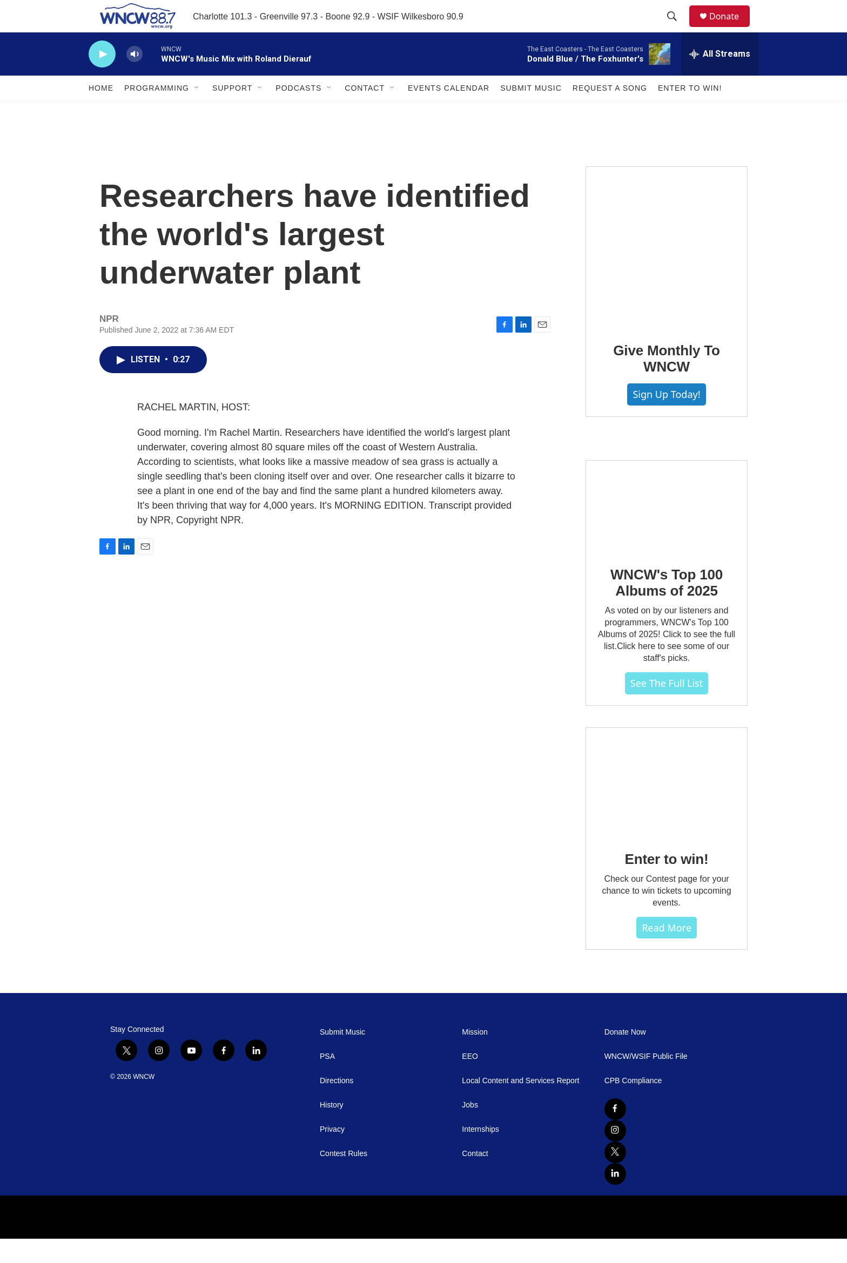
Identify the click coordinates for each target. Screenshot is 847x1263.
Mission (474, 1056)
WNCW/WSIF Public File (646, 1081)
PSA (327, 1081)
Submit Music (531, 112)
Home (101, 112)
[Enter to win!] (666, 806)
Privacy (332, 1154)
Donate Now (625, 1056)
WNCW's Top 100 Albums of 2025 (666, 607)
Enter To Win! (690, 112)
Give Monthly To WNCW (666, 383)
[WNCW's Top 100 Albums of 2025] (666, 530)
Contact (365, 112)
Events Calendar (448, 112)
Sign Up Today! (666, 418)
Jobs (470, 1129)
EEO (470, 1081)
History (332, 1129)
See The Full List (666, 707)
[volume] (134, 78)
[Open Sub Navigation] (197, 112)
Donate (731, 28)
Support (232, 112)
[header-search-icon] (677, 28)
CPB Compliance (633, 1105)
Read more (666, 951)
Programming (156, 112)
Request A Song (610, 112)
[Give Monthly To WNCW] (666, 271)
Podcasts (298, 112)
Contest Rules (343, 1178)
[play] (102, 78)
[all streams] (719, 78)
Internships (480, 1154)
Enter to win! (667, 883)
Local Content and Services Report (520, 1105)
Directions (336, 1105)
